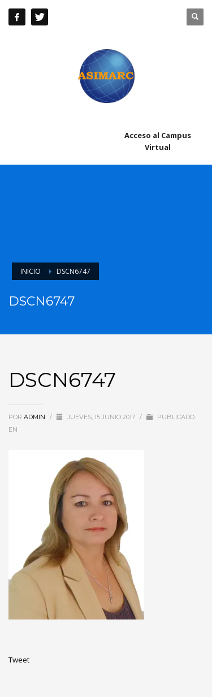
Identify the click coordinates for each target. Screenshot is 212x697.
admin (35, 417)
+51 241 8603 (127, 16)
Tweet (18, 660)
